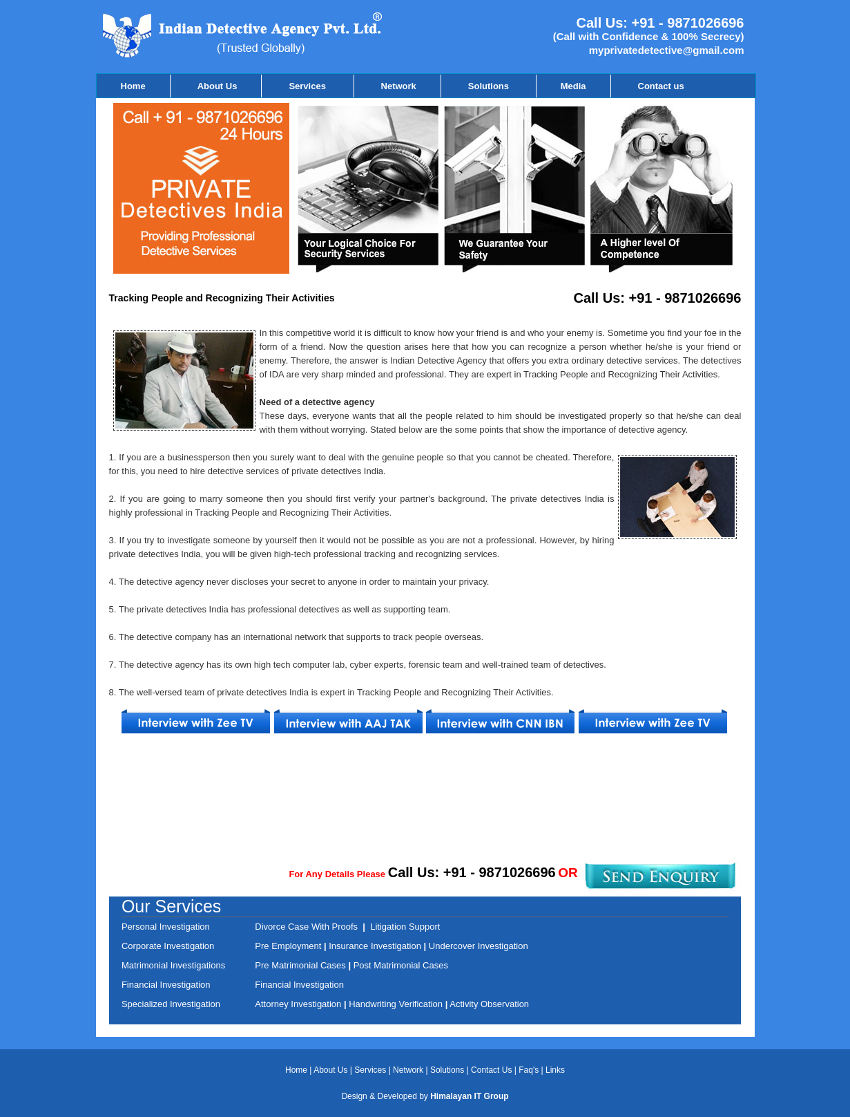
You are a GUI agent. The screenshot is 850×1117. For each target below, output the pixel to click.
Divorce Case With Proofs (309, 926)
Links (555, 1070)
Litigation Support (405, 926)
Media (573, 86)
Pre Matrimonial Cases (300, 965)
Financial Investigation (299, 984)
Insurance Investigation (374, 946)
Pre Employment (289, 946)
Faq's (529, 1070)
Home (133, 86)
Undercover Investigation (478, 946)
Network (398, 86)
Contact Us (492, 1070)
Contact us (661, 86)
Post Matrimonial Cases (399, 965)
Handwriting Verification (397, 1004)
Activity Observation (489, 1004)
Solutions (490, 86)
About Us (217, 86)
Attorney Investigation (299, 1004)
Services (309, 86)
